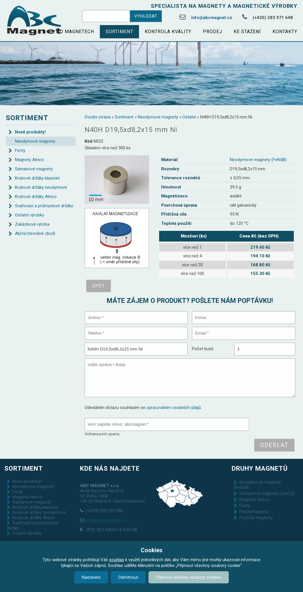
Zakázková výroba (32, 224)
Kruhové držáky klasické (37, 178)
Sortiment (119, 31)
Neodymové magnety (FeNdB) (258, 159)
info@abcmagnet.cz (211, 17)
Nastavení (91, 577)
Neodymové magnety (158, 117)
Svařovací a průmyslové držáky (44, 205)
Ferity (20, 150)
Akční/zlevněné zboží (35, 233)
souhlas (116, 559)
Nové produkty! (30, 132)
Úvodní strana (97, 117)
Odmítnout (128, 577)
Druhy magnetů (260, 468)
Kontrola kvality (168, 31)
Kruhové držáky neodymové (41, 187)
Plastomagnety (253, 511)
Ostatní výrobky (29, 215)
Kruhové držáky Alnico (36, 196)
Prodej (212, 31)
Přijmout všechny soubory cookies (188, 577)
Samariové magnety (34, 168)
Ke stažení (247, 31)
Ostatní (189, 117)
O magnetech (77, 31)
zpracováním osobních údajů (173, 407)
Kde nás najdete (110, 468)
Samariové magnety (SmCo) (266, 493)
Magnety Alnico (29, 159)
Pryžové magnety (256, 517)
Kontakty (284, 31)
